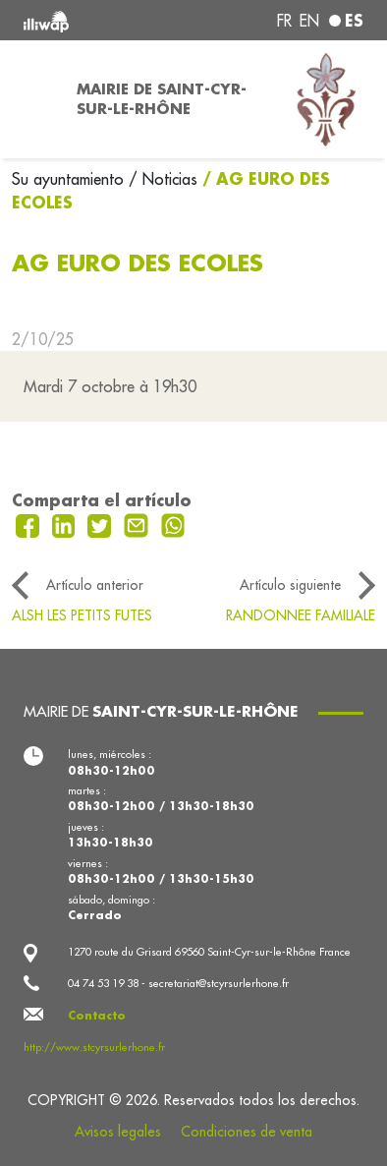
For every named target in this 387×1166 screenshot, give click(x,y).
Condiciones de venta (246, 1131)
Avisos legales (118, 1131)
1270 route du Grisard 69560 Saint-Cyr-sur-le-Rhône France (209, 952)
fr (284, 20)
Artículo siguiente (290, 585)
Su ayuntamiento (70, 179)
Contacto (97, 1015)
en (309, 20)
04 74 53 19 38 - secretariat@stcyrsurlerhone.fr (178, 983)
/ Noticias (163, 179)
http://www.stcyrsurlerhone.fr (94, 1047)
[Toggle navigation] (32, 99)
